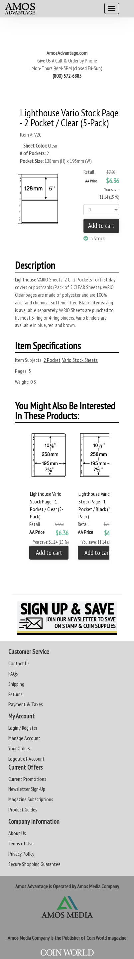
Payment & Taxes (25, 704)
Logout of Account (26, 758)
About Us (17, 833)
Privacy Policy (21, 853)
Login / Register (22, 727)
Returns (15, 694)
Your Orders (19, 748)
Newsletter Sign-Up (26, 789)
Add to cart (101, 225)
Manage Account (24, 738)
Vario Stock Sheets (80, 360)
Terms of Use (21, 843)
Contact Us (19, 663)
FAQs (13, 673)
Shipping (16, 684)
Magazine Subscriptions (30, 799)
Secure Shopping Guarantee (34, 864)
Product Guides (22, 809)
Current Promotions (27, 779)
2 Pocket (52, 360)
